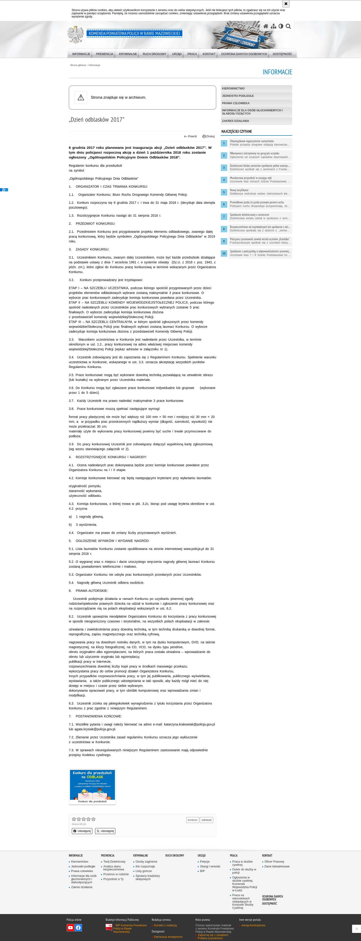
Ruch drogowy (175, 856)
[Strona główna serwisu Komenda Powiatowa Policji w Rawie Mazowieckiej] (265, 26)
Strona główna (78, 65)
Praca (234, 856)
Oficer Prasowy (274, 861)
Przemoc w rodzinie (116, 874)
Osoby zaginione (146, 861)
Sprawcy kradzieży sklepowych (148, 878)
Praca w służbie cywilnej (242, 863)
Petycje (205, 861)
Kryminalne (140, 856)
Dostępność (269, 904)
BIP (202, 871)
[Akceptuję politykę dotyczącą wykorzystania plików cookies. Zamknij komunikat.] (285, 3)
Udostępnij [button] (82, 831)
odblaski (206, 820)
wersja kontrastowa (253, 925)
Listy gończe (144, 871)
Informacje (94, 65)
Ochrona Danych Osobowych (272, 898)
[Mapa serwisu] (273, 26)
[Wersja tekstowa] (281, 26)
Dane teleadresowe (277, 866)
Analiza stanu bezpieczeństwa (113, 868)
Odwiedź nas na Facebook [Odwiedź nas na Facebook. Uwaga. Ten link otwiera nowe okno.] (78, 927)
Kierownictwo (233, 88)
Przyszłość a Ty (113, 879)
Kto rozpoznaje (145, 866)
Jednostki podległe (238, 96)
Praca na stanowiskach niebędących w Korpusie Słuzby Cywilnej (242, 902)
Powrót (190, 136)
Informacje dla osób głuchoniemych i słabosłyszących (252, 112)
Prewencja (107, 856)
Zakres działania (235, 121)
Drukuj (208, 136)
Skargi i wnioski (210, 866)
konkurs (193, 820)
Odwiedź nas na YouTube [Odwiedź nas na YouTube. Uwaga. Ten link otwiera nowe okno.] (70, 927)
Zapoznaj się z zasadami (213, 935)
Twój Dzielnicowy (114, 861)
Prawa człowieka (236, 103)
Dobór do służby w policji (244, 871)
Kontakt (267, 856)
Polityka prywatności (210, 938)
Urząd (202, 856)
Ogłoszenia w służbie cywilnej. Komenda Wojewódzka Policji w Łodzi (244, 884)
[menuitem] (81, 53)
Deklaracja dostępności (168, 936)
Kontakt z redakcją (165, 925)
